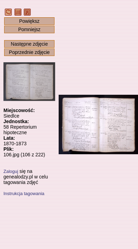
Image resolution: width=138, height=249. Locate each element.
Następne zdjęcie (29, 44)
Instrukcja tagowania (24, 193)
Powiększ (29, 21)
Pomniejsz (29, 29)
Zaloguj (10, 171)
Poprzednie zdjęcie (29, 52)
